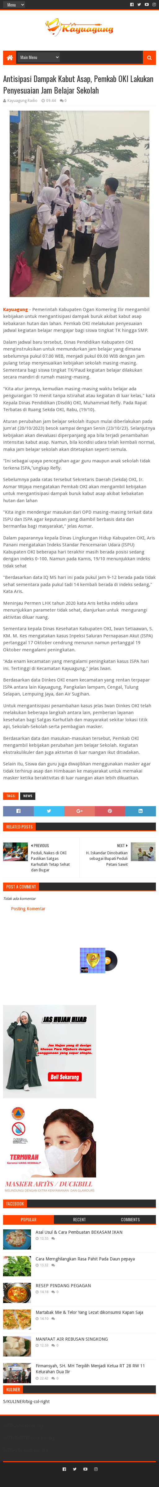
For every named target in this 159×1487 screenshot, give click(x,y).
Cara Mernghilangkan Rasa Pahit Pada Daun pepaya (85, 1258)
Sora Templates (70, 1479)
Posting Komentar (28, 908)
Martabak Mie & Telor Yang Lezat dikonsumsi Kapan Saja (89, 1312)
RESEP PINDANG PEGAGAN (63, 1285)
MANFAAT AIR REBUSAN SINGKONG (72, 1339)
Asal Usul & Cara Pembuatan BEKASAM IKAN (79, 1232)
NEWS (27, 796)
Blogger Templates (106, 1479)
